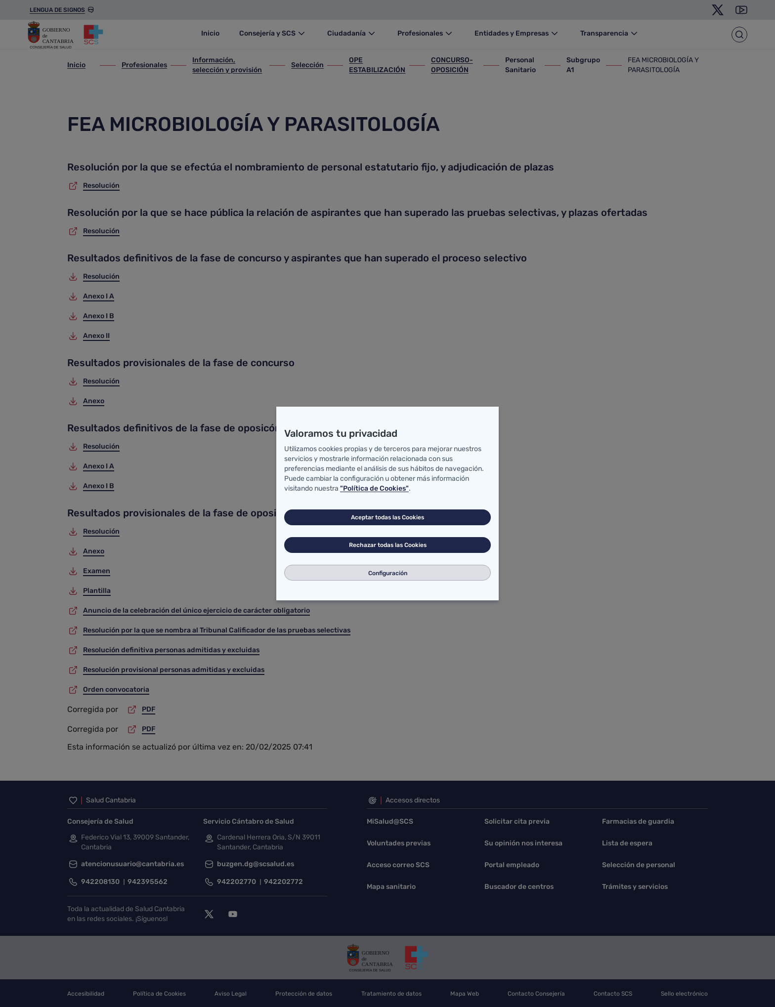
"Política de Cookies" (374, 488)
